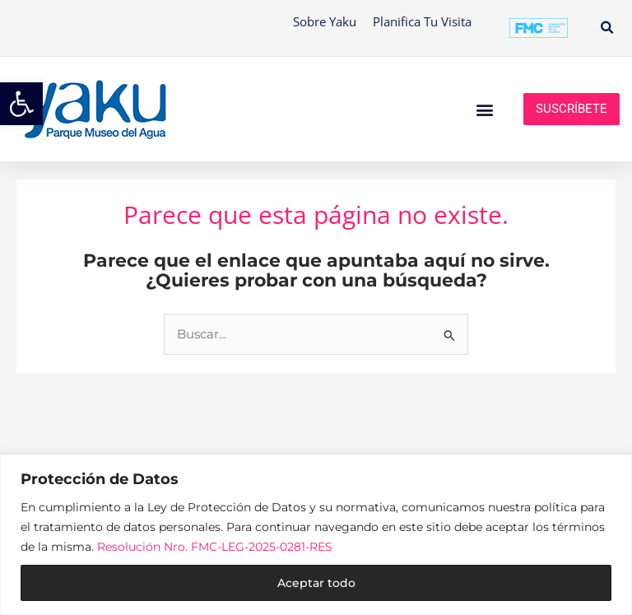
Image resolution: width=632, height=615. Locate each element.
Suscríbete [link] (571, 108)
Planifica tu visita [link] (422, 21)
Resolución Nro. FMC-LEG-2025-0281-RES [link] (214, 546)
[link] (21, 103)
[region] (316, 534)
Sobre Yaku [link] (324, 21)
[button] (607, 28)
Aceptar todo (316, 582)
